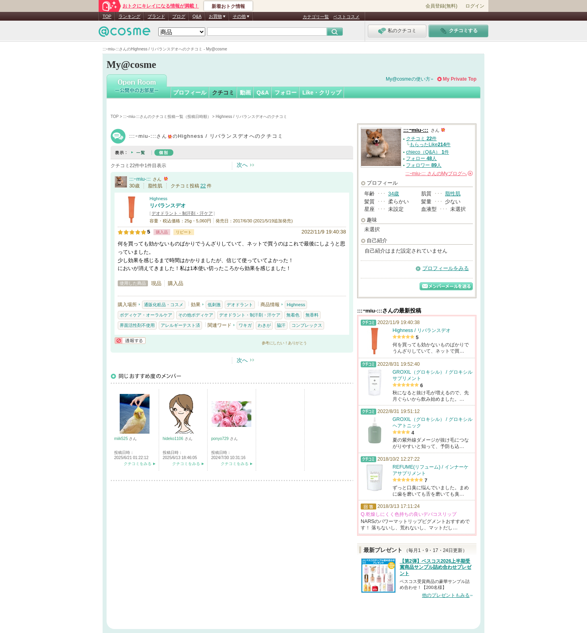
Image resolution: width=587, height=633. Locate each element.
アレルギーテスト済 (180, 325)
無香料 (312, 315)
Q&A (197, 16)
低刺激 (214, 304)
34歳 (393, 194)
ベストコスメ (346, 16)
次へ (242, 165)
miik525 (121, 438)
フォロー (285, 92)
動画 (245, 92)
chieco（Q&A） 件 (427, 152)
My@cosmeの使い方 (408, 79)
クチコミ (223, 92)
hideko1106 (174, 438)
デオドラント (240, 304)
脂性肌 (453, 194)
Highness (158, 198)
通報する (130, 340)
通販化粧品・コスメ (163, 304)
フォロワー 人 (423, 165)
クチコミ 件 (421, 138)
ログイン (474, 6)
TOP (107, 16)
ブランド (156, 16)
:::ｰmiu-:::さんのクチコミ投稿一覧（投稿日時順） (167, 116)
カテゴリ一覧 (316, 16)
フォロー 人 (421, 158)
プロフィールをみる (445, 268)
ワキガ (245, 325)
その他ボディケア (195, 315)
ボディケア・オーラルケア (146, 315)
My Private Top (459, 79)
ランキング (129, 16)
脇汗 (281, 325)
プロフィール (189, 92)
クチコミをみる (138, 463)
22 (203, 186)
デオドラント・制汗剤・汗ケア (182, 213)
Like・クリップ (321, 92)
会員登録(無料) (441, 6)
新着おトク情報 (228, 6)
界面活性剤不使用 (137, 325)
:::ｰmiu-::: (140, 179)
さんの (439, 173)
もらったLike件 (430, 144)
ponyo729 (220, 438)
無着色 (292, 315)
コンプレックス (307, 325)
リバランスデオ (168, 205)
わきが (264, 325)
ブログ (178, 16)
